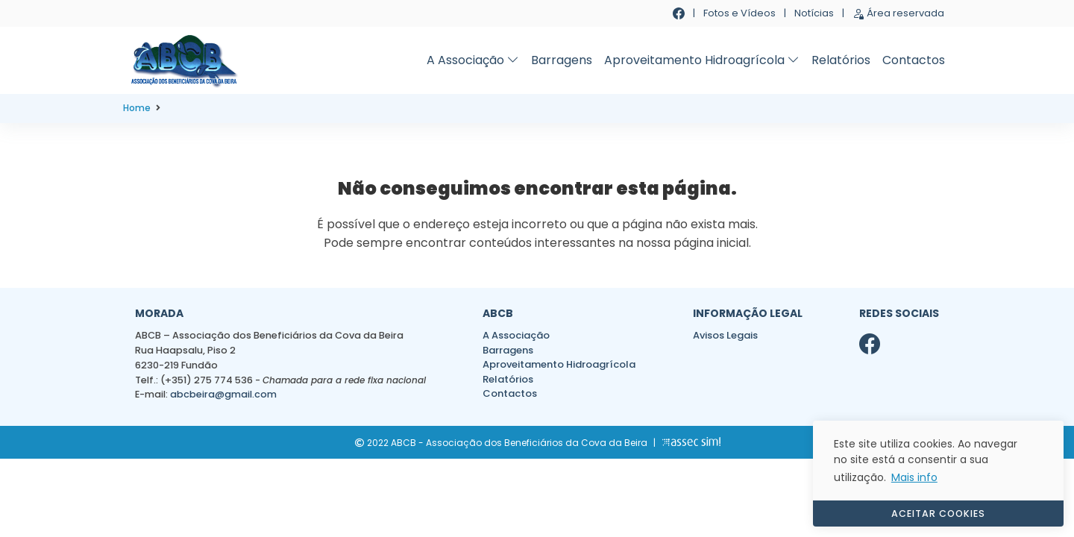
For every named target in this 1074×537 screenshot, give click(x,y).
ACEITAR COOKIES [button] (938, 513)
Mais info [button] (914, 477)
